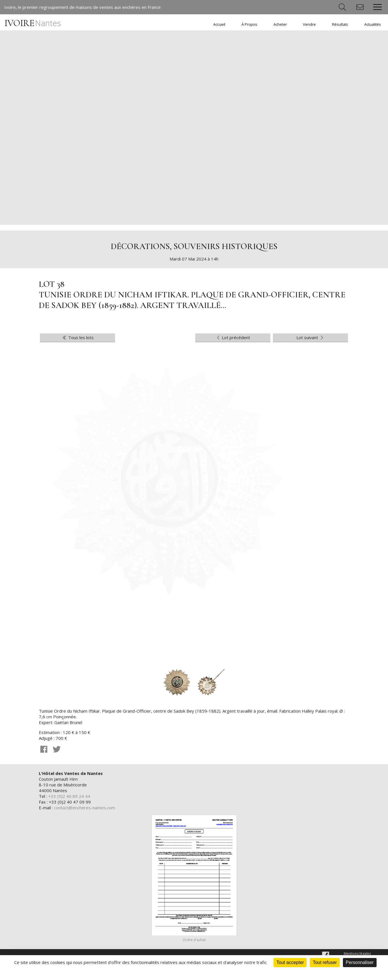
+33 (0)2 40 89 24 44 (69, 796)
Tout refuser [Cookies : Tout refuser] (325, 962)
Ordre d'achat (194, 939)
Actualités (372, 24)
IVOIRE (33, 23)
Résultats (340, 24)
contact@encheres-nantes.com (84, 807)
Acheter (280, 24)
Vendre (309, 24)
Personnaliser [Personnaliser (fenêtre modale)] (360, 962)
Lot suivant (310, 337)
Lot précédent (233, 337)
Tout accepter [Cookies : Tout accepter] (290, 962)
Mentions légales (357, 953)
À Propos (249, 24)
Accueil (219, 24)
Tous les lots (78, 337)
